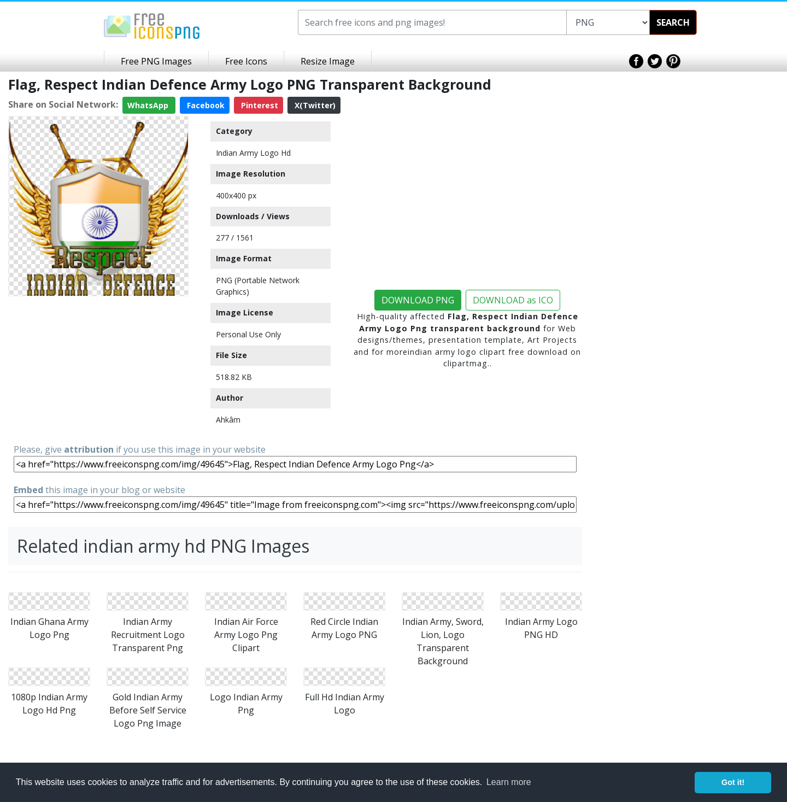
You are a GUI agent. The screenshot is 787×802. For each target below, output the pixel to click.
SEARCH (673, 22)
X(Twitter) (314, 105)
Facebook (205, 105)
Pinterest (258, 105)
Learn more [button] (508, 782)
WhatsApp (149, 105)
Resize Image (328, 61)
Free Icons (246, 61)
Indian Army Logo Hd (253, 153)
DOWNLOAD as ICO (513, 300)
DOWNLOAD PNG (417, 300)
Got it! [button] (732, 782)
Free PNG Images (156, 61)
